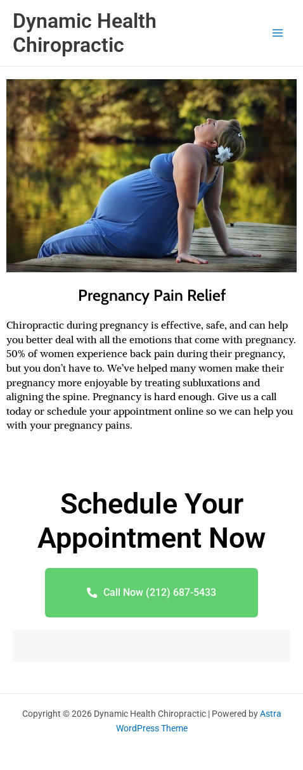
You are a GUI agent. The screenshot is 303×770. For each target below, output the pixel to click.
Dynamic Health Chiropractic (85, 33)
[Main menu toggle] (278, 33)
